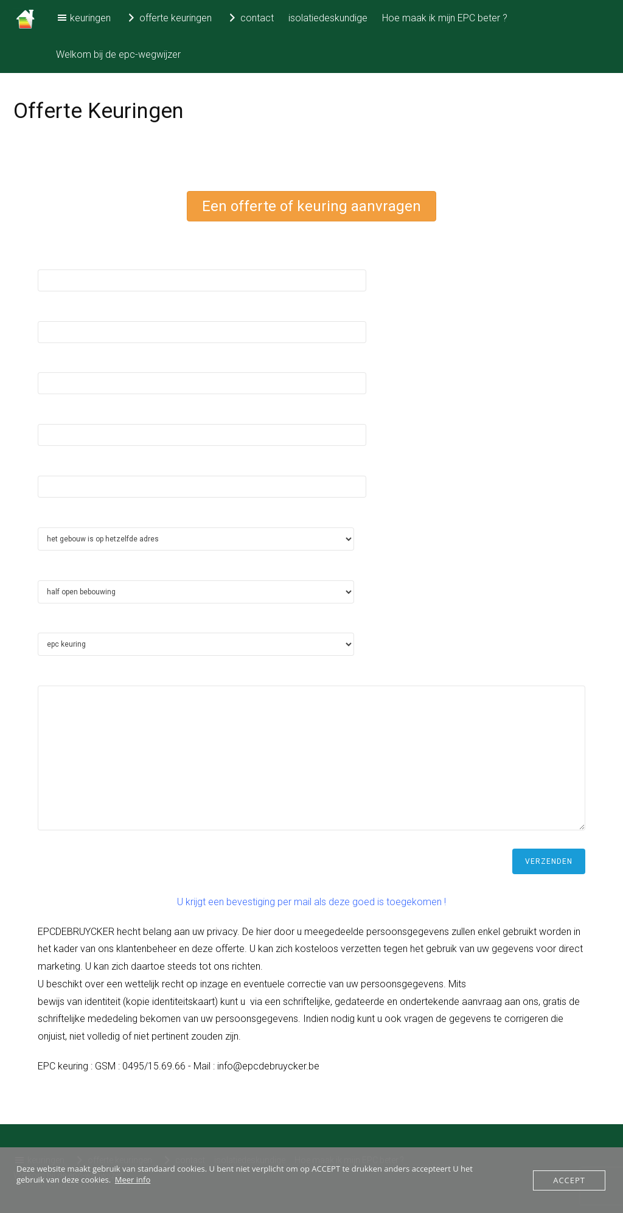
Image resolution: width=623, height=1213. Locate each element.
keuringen (83, 18)
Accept (569, 1180)
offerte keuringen (168, 18)
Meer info (132, 1179)
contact (250, 18)
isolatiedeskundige (327, 18)
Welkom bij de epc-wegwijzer (118, 54)
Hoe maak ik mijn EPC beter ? (444, 18)
